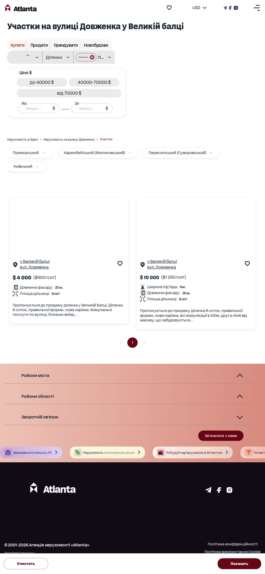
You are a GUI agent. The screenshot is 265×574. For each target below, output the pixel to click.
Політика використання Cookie (232, 552)
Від (24, 103)
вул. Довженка (34, 267)
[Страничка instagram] (229, 491)
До (77, 103)
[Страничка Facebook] (230, 8)
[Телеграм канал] (226, 8)
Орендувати (65, 45)
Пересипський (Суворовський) (177, 153)
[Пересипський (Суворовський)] (211, 152)
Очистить (26, 563)
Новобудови (95, 45)
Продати (39, 45)
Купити (17, 45)
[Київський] (37, 166)
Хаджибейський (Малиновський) (94, 153)
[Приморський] (43, 152)
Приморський (26, 153)
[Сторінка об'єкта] (15, 265)
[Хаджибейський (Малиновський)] (129, 152)
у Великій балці (35, 261)
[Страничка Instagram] (235, 8)
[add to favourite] (169, 8)
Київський (23, 166)
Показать (239, 563)
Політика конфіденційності (232, 544)
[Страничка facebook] (219, 491)
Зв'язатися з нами (221, 436)
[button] (42, 82)
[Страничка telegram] (208, 491)
